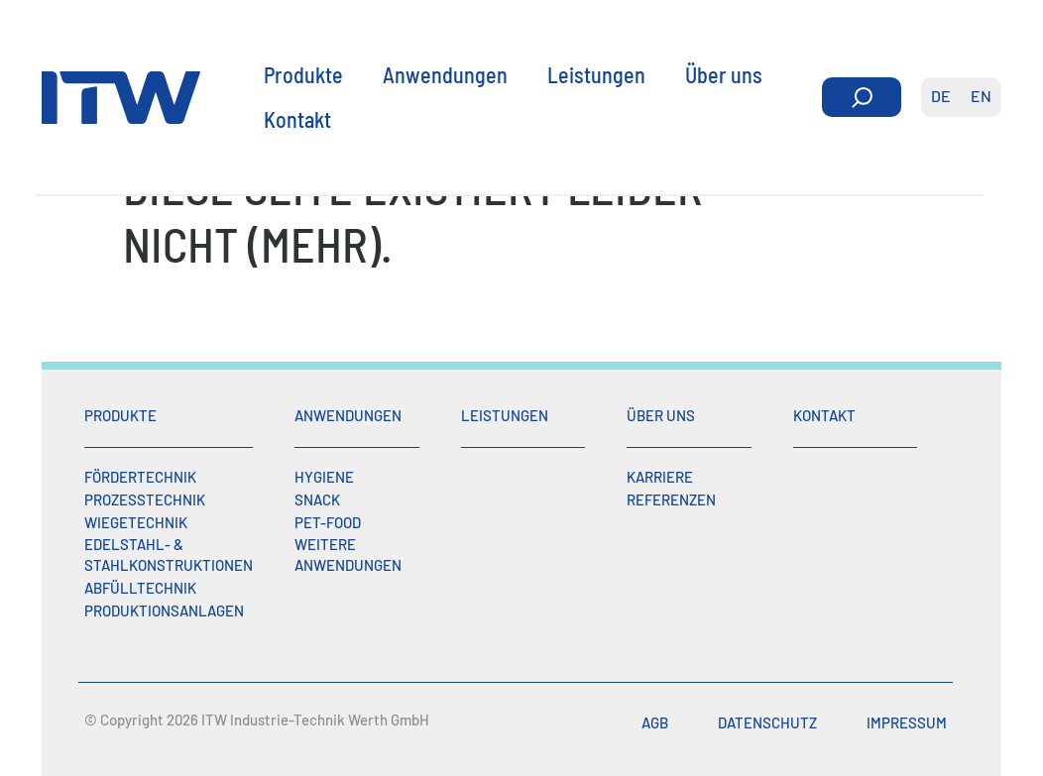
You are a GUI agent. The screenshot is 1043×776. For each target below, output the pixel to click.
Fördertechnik (140, 477)
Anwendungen (445, 73)
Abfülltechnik (140, 588)
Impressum (907, 722)
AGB (654, 722)
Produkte (303, 73)
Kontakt (297, 118)
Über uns (723, 73)
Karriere (660, 477)
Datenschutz (767, 722)
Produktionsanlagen (164, 610)
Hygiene (324, 477)
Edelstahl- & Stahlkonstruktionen (168, 554)
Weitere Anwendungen (348, 554)
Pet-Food (327, 522)
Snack (317, 499)
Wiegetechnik (135, 522)
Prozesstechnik (144, 499)
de (941, 95)
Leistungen (596, 73)
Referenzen (671, 499)
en (981, 95)
